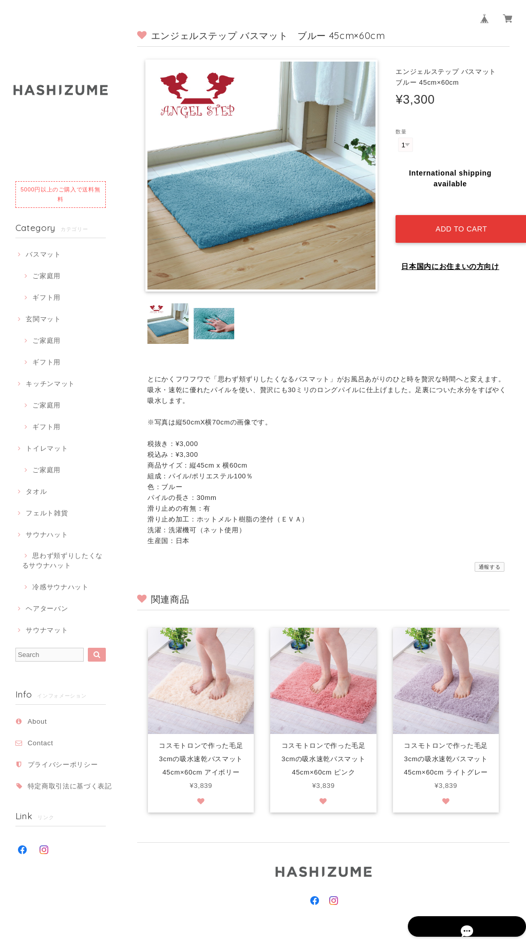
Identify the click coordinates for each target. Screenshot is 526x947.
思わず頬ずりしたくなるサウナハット (62, 560)
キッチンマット (50, 384)
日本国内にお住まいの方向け (450, 257)
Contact (40, 743)
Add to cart (458, 219)
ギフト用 (46, 297)
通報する (490, 567)
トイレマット (47, 448)
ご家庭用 (46, 276)
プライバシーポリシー (63, 764)
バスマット (43, 254)
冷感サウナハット (60, 587)
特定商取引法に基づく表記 (70, 786)
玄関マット (43, 319)
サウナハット (47, 534)
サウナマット (47, 630)
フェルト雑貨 (47, 513)
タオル (36, 491)
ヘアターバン (47, 608)
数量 (401, 131)
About (37, 721)
